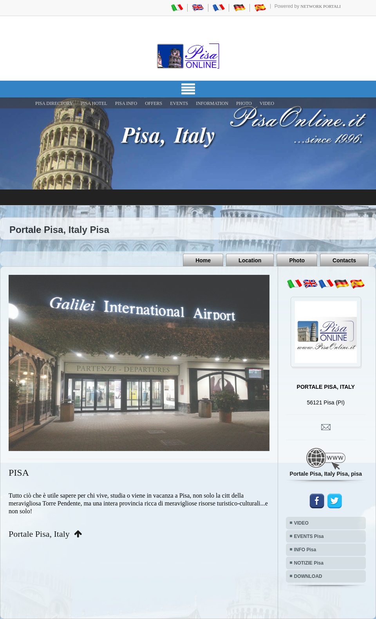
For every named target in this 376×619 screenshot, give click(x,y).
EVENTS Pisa (309, 536)
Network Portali (320, 6)
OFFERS (153, 103)
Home (203, 260)
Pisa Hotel (94, 103)
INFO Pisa (305, 549)
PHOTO (244, 103)
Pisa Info (126, 103)
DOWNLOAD (308, 576)
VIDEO (267, 103)
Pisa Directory (54, 103)
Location (250, 260)
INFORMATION (212, 103)
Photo (297, 260)
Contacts (344, 260)
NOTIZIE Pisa (309, 563)
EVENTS (179, 103)
